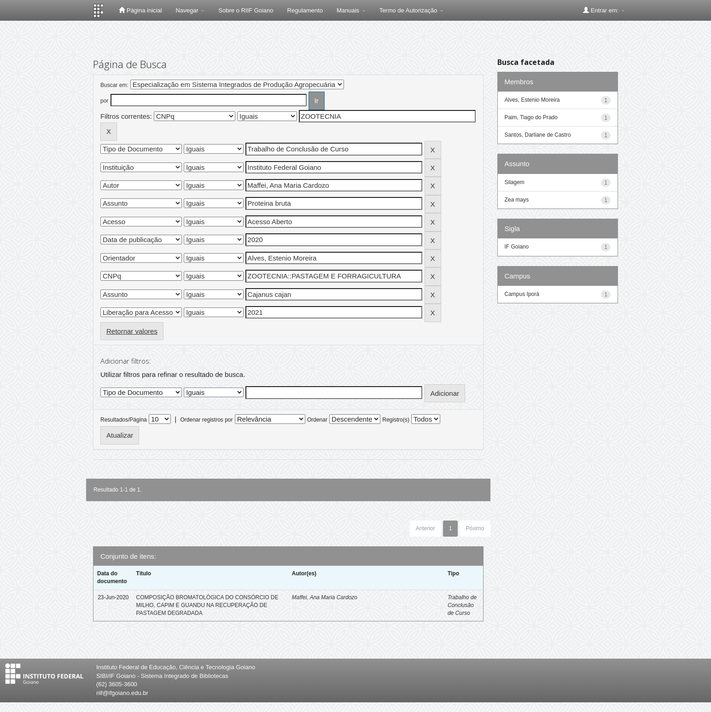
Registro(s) (395, 420)
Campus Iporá (522, 294)
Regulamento (305, 10)
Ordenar (317, 420)
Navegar (190, 10)
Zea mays (517, 200)
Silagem (515, 182)
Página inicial (140, 10)
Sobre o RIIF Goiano (245, 10)
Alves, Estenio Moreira (532, 100)
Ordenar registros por (206, 420)
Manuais (351, 10)
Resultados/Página (123, 420)
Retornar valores (131, 331)
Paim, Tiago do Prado (531, 117)
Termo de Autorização (411, 10)
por (104, 101)
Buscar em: (114, 85)
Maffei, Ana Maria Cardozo (324, 597)
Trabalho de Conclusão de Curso (462, 605)
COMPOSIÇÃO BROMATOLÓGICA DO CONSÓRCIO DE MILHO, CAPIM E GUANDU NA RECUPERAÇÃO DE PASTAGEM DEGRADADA (207, 605)
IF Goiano (517, 246)
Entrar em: (604, 10)
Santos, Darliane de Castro (538, 135)
